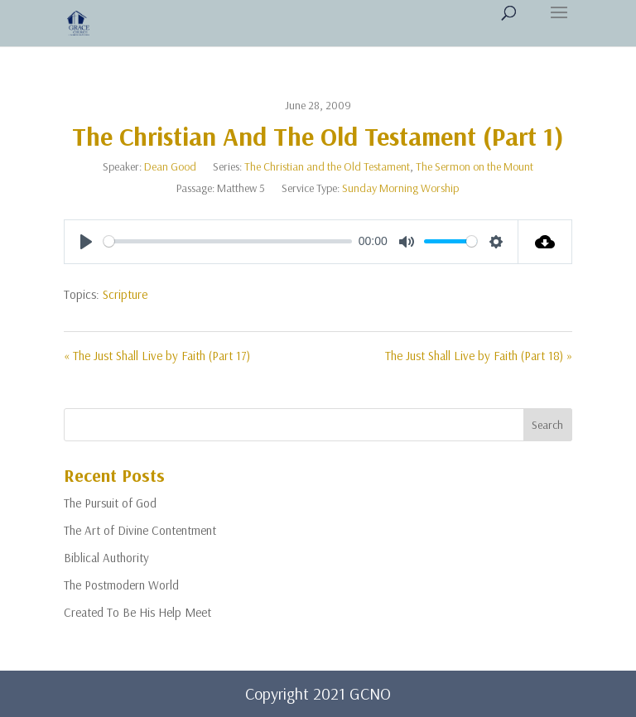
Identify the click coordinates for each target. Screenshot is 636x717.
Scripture (125, 294)
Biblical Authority (106, 557)
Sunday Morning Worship (400, 187)
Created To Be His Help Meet (137, 612)
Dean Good (170, 166)
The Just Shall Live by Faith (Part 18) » (478, 355)
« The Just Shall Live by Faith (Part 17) (157, 355)
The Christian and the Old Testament (327, 166)
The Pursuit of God (110, 503)
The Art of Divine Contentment (140, 530)
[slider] (228, 241)
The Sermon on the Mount (474, 166)
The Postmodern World (121, 585)
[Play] (86, 242)
